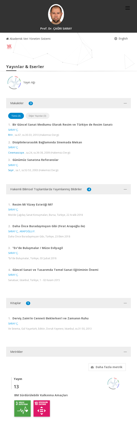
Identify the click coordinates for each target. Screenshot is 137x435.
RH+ (10, 135)
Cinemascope (16, 152)
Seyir (11, 170)
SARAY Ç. (13, 130)
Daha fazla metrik (106, 367)
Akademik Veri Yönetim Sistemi (28, 39)
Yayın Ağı (20, 82)
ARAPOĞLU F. (27, 231)
